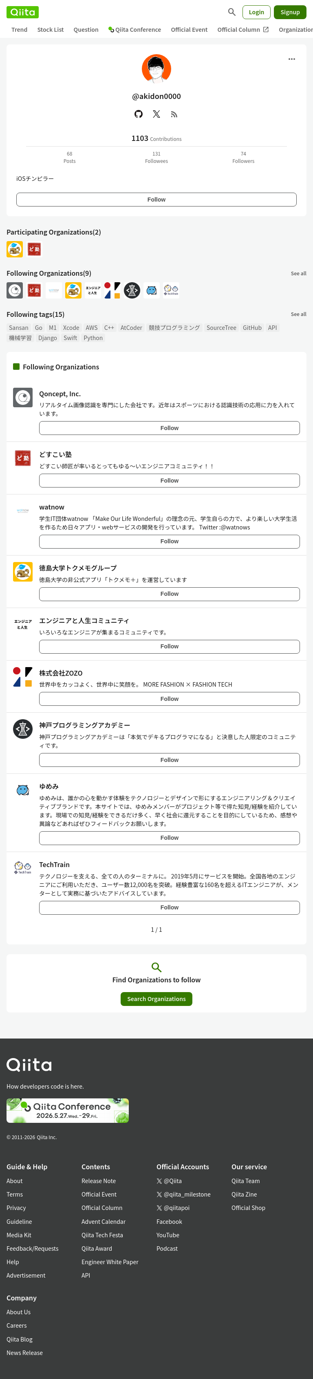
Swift (70, 338)
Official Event (189, 29)
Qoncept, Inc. (60, 393)
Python (93, 338)
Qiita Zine (244, 1194)
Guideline (19, 1221)
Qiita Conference (134, 29)
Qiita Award (97, 1248)
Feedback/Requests (33, 1248)
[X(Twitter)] (156, 114)
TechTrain (54, 864)
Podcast (167, 1248)
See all (298, 273)
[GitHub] (139, 114)
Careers (16, 1325)
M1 (53, 327)
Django (47, 338)
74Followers (243, 157)
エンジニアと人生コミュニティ (84, 620)
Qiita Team (245, 1181)
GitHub (252, 327)
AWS (92, 327)
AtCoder (131, 327)
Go (38, 327)
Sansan (19, 327)
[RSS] (174, 114)
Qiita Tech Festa (102, 1235)
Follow (156, 199)
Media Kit (19, 1235)
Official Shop (248, 1207)
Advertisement (26, 1275)
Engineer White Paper (110, 1262)
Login (257, 12)
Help (13, 1262)
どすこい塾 (55, 454)
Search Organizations (156, 999)
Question (86, 29)
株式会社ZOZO (61, 673)
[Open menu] (292, 59)
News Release (25, 1352)
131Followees (156, 157)
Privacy (16, 1207)
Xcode (71, 327)
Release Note (99, 1181)
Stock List (50, 29)
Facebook (169, 1221)
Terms (15, 1194)
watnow (51, 507)
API (272, 327)
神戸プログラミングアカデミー (84, 725)
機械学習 (20, 338)
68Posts (70, 157)
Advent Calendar (104, 1221)
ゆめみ (49, 786)
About (14, 1181)
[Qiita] (23, 12)
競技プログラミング (174, 327)
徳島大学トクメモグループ (78, 568)
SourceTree (221, 327)
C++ (109, 327)
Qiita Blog (20, 1339)
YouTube (167, 1235)
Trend (19, 29)
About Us (19, 1312)
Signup (290, 12)
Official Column (243, 29)
